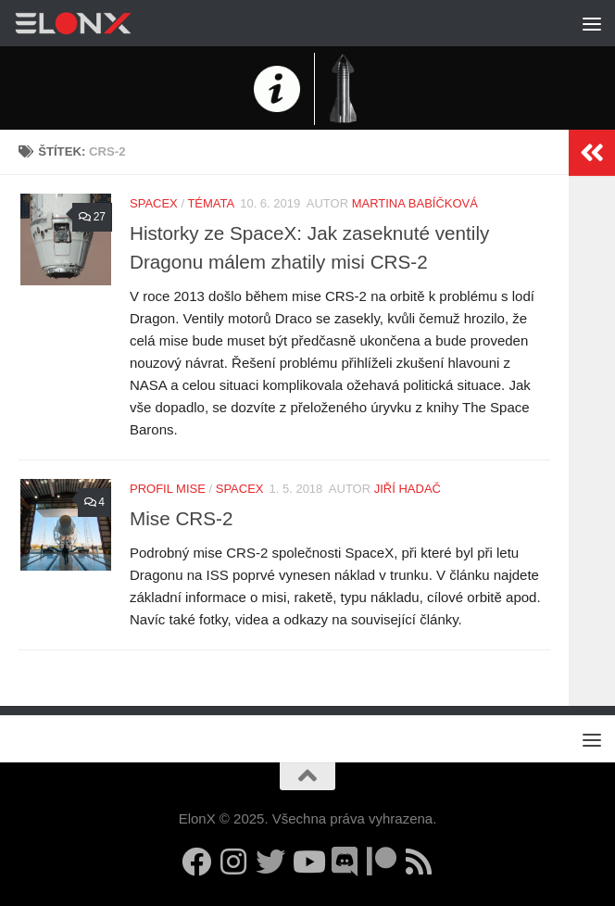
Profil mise (168, 489)
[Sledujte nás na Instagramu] (233, 861)
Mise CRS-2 (181, 518)
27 (91, 216)
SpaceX (154, 203)
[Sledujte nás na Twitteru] (270, 861)
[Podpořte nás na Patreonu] (381, 861)
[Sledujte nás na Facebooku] (196, 861)
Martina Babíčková (415, 203)
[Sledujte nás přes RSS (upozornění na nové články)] (418, 861)
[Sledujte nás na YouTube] (307, 861)
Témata (210, 203)
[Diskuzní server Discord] (344, 861)
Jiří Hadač (407, 489)
